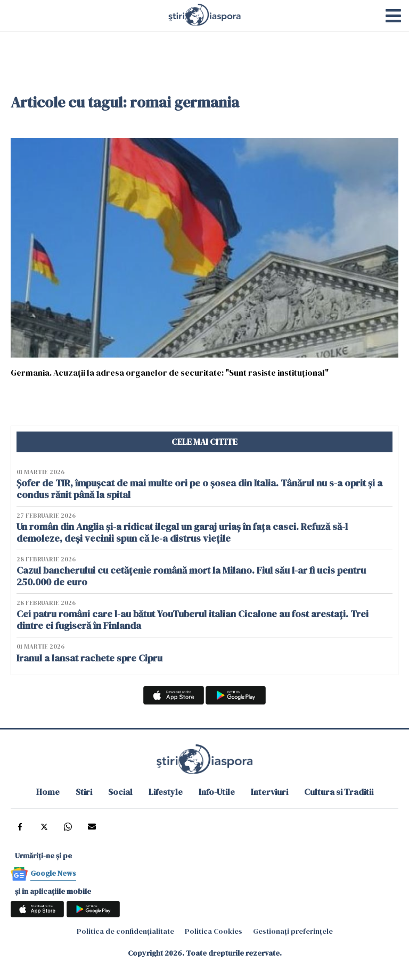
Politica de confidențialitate (125, 931)
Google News (53, 873)
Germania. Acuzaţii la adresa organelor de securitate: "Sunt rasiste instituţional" (170, 372)
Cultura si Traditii (338, 792)
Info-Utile (217, 792)
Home (48, 792)
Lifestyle (166, 792)
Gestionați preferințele (293, 931)
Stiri (84, 792)
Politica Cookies (213, 931)
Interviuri (269, 792)
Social (120, 792)
